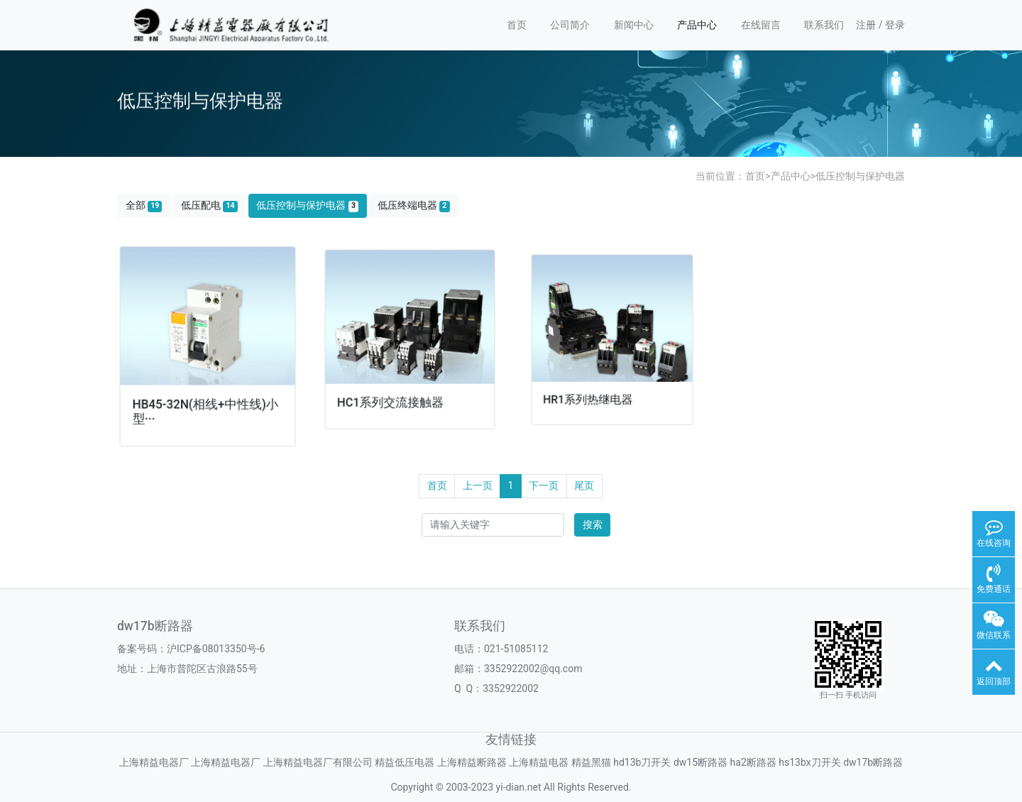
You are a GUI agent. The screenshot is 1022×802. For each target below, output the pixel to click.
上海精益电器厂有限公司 (318, 762)
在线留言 (761, 25)
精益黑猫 (591, 762)
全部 (144, 205)
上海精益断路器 (472, 762)
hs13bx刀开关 (809, 762)
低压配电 (209, 205)
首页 (517, 25)
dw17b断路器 (873, 762)
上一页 (478, 485)
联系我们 (824, 25)
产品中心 (697, 25)
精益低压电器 (404, 762)
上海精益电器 (538, 762)
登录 (895, 25)
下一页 (544, 485)
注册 (866, 25)
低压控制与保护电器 (860, 176)
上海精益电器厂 (154, 762)
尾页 (584, 485)
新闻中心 (634, 25)
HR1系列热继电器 (589, 394)
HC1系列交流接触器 (391, 398)
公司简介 (570, 25)
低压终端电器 (414, 205)
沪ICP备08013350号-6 (216, 648)
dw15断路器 (700, 762)
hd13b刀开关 (642, 762)
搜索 (593, 524)
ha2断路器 (753, 762)
